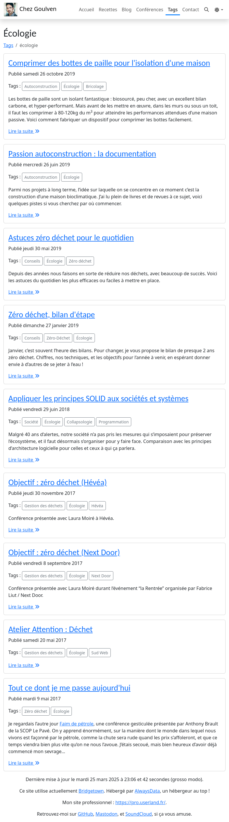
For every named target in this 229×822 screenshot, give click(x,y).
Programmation (114, 422)
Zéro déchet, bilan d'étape (51, 315)
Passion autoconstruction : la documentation (82, 154)
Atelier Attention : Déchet (50, 629)
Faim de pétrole (76, 724)
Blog (127, 9)
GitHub (85, 814)
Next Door (101, 575)
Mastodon (106, 814)
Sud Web (99, 652)
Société (31, 422)
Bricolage (95, 86)
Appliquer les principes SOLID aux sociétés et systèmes (98, 398)
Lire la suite (24, 131)
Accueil (86, 9)
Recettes (108, 9)
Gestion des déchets (44, 505)
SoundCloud (138, 814)
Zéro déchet (80, 261)
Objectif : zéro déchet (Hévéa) (57, 482)
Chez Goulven (30, 9)
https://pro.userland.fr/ (140, 802)
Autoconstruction (41, 86)
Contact (190, 9)
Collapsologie (79, 422)
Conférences (149, 9)
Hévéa (97, 505)
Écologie (72, 86)
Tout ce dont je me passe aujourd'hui (69, 688)
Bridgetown (91, 791)
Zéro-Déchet (58, 338)
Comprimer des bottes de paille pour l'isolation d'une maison (109, 63)
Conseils (32, 261)
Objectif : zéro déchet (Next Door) (64, 552)
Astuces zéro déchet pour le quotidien (71, 238)
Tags (173, 9)
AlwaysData (147, 791)
